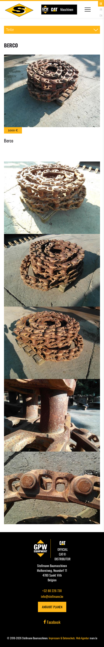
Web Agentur (82, 638)
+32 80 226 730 (52, 590)
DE (101, 3)
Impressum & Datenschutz (62, 638)
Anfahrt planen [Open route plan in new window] (52, 607)
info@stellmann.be (52, 596)
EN (101, 15)
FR (101, 9)
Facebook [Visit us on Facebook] (52, 622)
